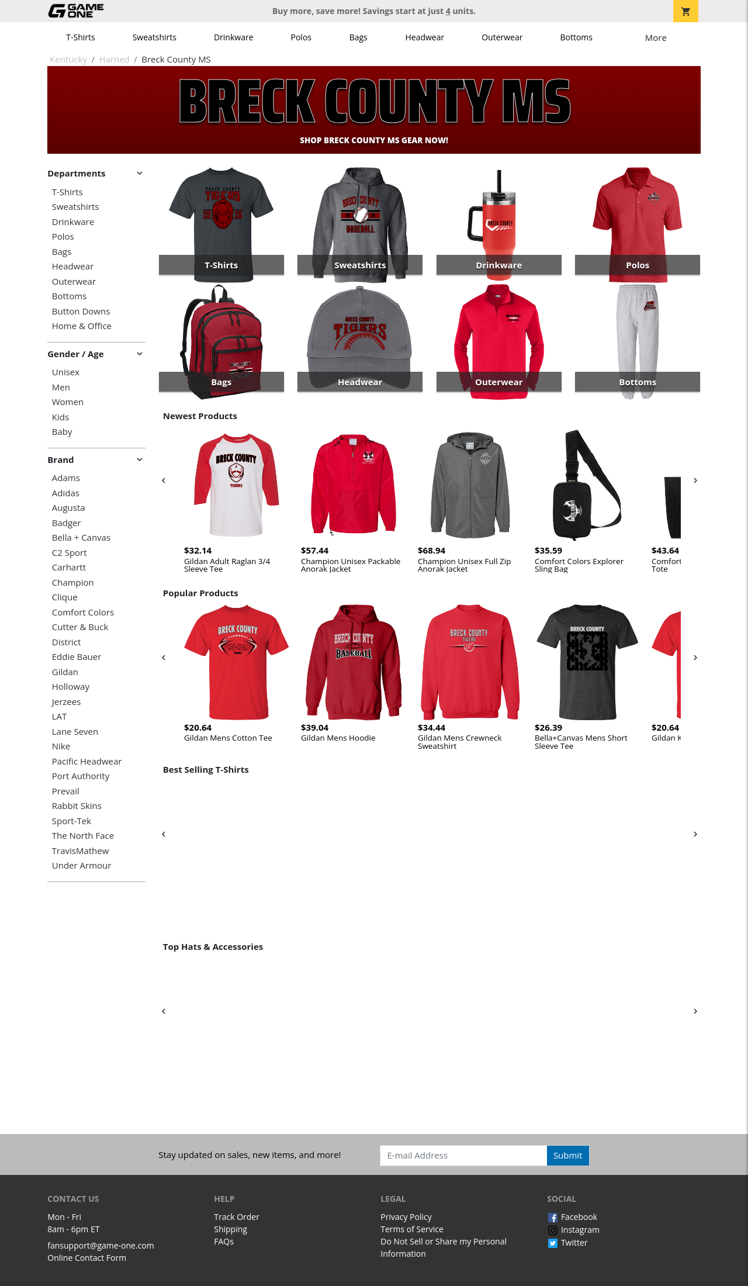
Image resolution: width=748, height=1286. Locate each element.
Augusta (68, 508)
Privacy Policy (405, 1216)
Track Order (236, 1216)
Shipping (230, 1229)
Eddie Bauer (77, 657)
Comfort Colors (83, 612)
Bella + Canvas (81, 537)
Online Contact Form (86, 1257)
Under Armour (82, 865)
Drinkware (234, 37)
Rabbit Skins (77, 806)
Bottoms (576, 37)
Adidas (65, 493)
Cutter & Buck (80, 627)
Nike (61, 746)
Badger (66, 523)
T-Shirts (80, 37)
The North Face (83, 836)
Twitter (567, 1242)
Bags (358, 37)
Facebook (572, 1216)
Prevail (65, 791)
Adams (66, 478)
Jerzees (66, 702)
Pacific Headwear (87, 761)
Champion (73, 582)
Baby (62, 432)
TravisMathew (80, 851)
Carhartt (69, 567)
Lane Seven (75, 732)
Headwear (424, 37)
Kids (60, 417)
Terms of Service (412, 1229)
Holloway (70, 687)
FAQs (224, 1241)
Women (68, 402)
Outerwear (502, 37)
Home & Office (82, 326)
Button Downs (81, 311)
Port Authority (80, 776)
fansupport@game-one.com (100, 1245)
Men (61, 387)
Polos (301, 37)
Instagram (573, 1229)
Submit (568, 1155)
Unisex (65, 372)
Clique (65, 597)
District (66, 642)
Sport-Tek (71, 821)
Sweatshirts (154, 37)
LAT (59, 716)
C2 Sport (69, 553)
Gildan (65, 672)
